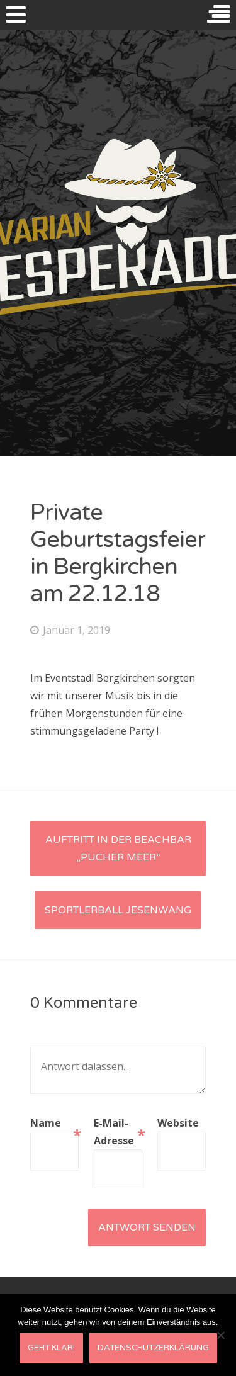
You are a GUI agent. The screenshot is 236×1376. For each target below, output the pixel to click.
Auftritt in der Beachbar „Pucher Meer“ (118, 848)
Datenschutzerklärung (153, 1348)
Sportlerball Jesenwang (118, 910)
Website (178, 1123)
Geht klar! (51, 1348)
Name (54, 1124)
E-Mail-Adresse (118, 1132)
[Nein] (220, 1335)
